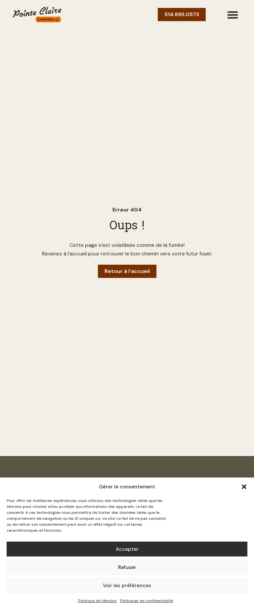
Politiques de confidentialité (146, 600)
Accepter (127, 549)
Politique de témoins (97, 600)
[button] (244, 486)
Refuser (127, 567)
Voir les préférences (127, 585)
